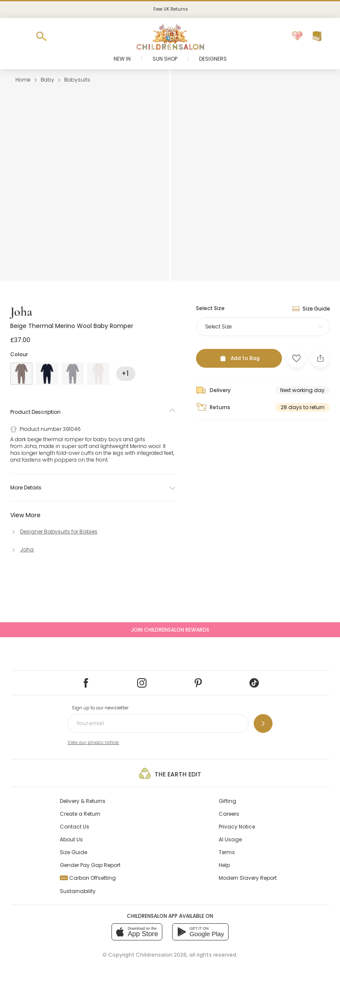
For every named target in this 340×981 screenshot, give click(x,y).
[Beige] (21, 374)
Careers (229, 813)
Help (224, 865)
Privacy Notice (237, 826)
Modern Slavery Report (248, 877)
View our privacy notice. (93, 742)
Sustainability (78, 891)
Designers (213, 58)
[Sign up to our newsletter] (263, 723)
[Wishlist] (297, 36)
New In (122, 58)
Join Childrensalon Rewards (170, 629)
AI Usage (230, 839)
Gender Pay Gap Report (90, 865)
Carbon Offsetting (88, 877)
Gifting (227, 801)
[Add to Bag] (239, 358)
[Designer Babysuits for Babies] (53, 531)
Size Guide (73, 852)
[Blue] (47, 374)
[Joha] (22, 549)
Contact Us (74, 826)
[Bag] (317, 36)
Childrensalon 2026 (161, 954)
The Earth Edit (170, 773)
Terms (227, 852)
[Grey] (73, 374)
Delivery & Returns (83, 801)
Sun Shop (164, 58)
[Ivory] (98, 374)
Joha (21, 311)
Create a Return (80, 813)
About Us (71, 839)
